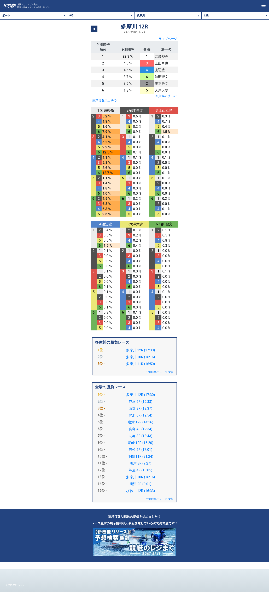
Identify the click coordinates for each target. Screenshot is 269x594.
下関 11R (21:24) (140, 458)
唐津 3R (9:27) (140, 465)
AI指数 (9, 5)
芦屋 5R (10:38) (140, 403)
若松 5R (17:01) (140, 451)
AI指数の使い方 (165, 97)
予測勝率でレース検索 (159, 373)
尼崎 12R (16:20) (140, 444)
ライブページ (166, 39)
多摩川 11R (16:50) (140, 366)
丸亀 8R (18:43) (140, 438)
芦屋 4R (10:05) (140, 472)
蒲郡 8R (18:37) (140, 410)
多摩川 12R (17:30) (140, 352)
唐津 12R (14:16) (140, 424)
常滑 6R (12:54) (140, 417)
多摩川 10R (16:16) (140, 359)
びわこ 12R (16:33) (140, 492)
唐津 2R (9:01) (140, 486)
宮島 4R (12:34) (140, 431)
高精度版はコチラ (106, 102)
